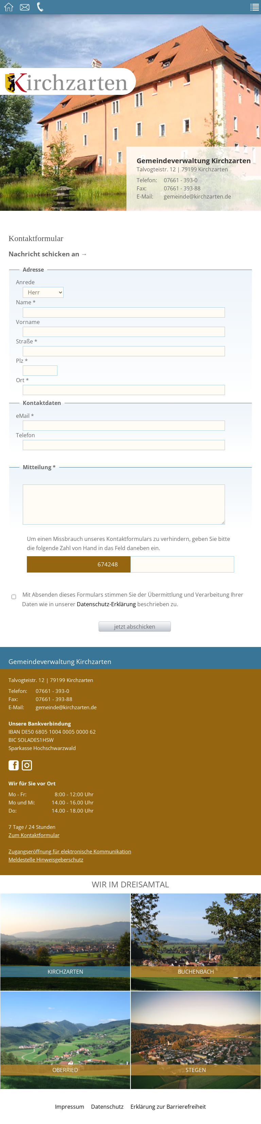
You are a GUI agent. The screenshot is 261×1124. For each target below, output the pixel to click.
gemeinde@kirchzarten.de (197, 196)
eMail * (25, 416)
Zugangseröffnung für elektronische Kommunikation (69, 851)
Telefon (25, 435)
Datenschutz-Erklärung (106, 604)
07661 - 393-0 (180, 180)
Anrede (25, 282)
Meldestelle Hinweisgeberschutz (45, 859)
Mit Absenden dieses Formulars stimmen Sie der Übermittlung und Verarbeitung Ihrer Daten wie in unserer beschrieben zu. (127, 599)
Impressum (69, 1106)
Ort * (22, 380)
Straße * (26, 341)
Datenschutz (107, 1106)
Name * (26, 302)
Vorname (28, 322)
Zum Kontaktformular (33, 835)
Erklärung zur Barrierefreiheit (168, 1106)
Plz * (22, 360)
